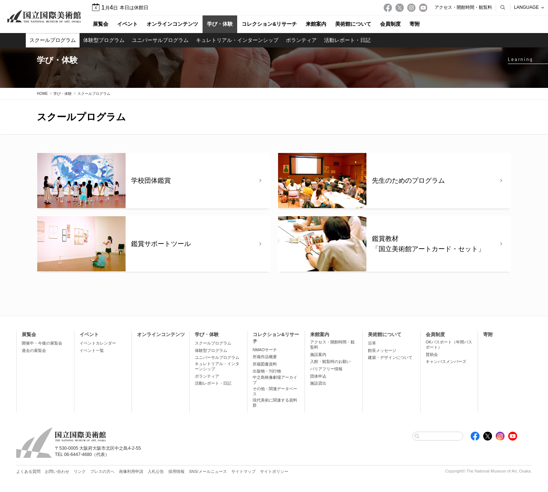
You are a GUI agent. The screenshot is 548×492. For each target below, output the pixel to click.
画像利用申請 (131, 472)
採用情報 (176, 472)
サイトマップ (243, 472)
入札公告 (156, 472)
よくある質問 (28, 472)
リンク (80, 472)
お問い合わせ (57, 472)
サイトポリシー (274, 472)
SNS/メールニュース (208, 472)
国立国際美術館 (44, 16)
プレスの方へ (102, 472)
